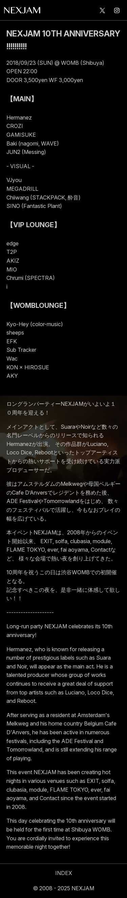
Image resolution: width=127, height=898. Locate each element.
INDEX (63, 873)
